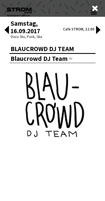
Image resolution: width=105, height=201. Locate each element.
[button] (7, 30)
